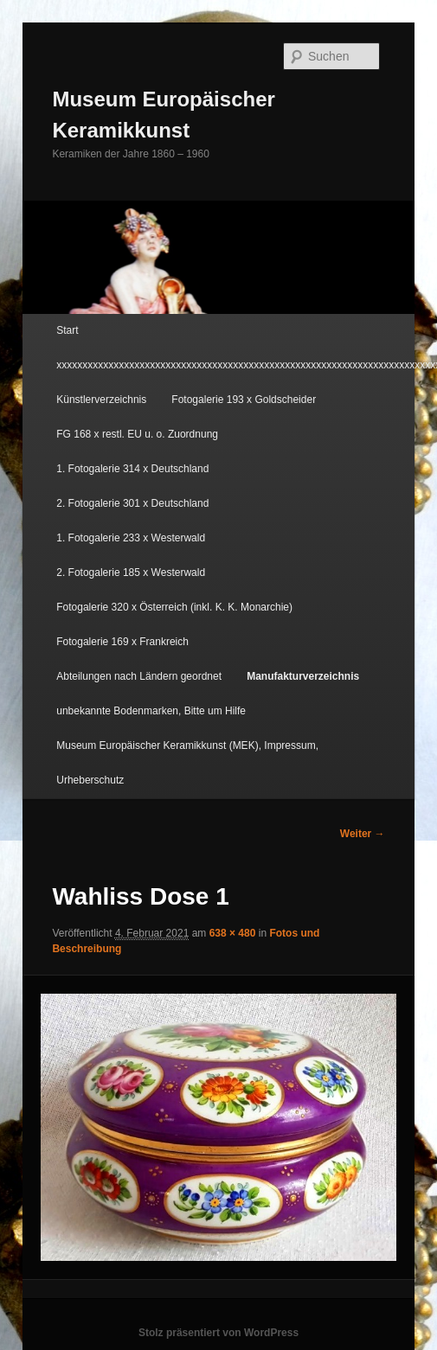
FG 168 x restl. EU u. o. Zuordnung (137, 434)
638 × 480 (232, 933)
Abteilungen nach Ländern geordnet (139, 676)
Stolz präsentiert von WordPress (218, 1333)
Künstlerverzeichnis (101, 399)
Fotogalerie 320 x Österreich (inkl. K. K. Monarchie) (174, 607)
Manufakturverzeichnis (303, 676)
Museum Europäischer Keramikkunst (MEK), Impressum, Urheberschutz (187, 762)
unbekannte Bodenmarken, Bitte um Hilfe (151, 711)
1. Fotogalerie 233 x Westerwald (130, 538)
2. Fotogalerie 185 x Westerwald (130, 572)
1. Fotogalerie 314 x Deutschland (132, 469)
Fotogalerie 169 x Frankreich (122, 642)
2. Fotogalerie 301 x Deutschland (132, 503)
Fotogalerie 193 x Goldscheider (243, 399)
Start (67, 330)
